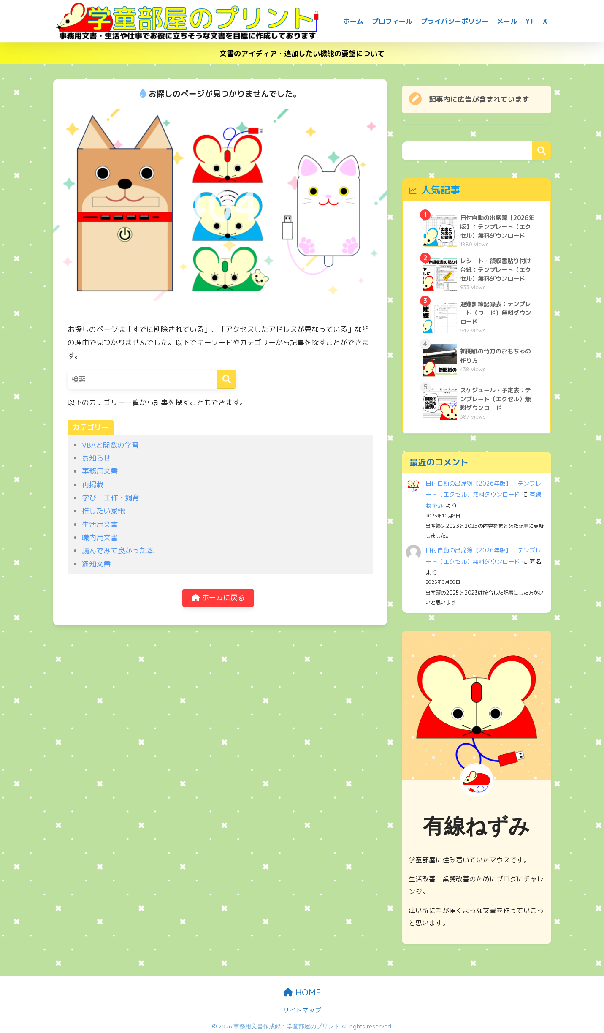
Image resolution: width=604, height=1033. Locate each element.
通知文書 (96, 564)
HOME (302, 990)
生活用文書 (100, 524)
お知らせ (96, 458)
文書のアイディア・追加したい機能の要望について (302, 53)
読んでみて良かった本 (118, 550)
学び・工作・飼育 (110, 498)
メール (507, 21)
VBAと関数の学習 (110, 445)
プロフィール (392, 21)
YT (529, 21)
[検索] (226, 379)
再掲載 (92, 484)
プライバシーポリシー (454, 21)
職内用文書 (100, 537)
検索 (541, 150)
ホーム (353, 21)
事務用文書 (100, 471)
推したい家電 (103, 511)
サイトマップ (302, 1007)
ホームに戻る (218, 598)
